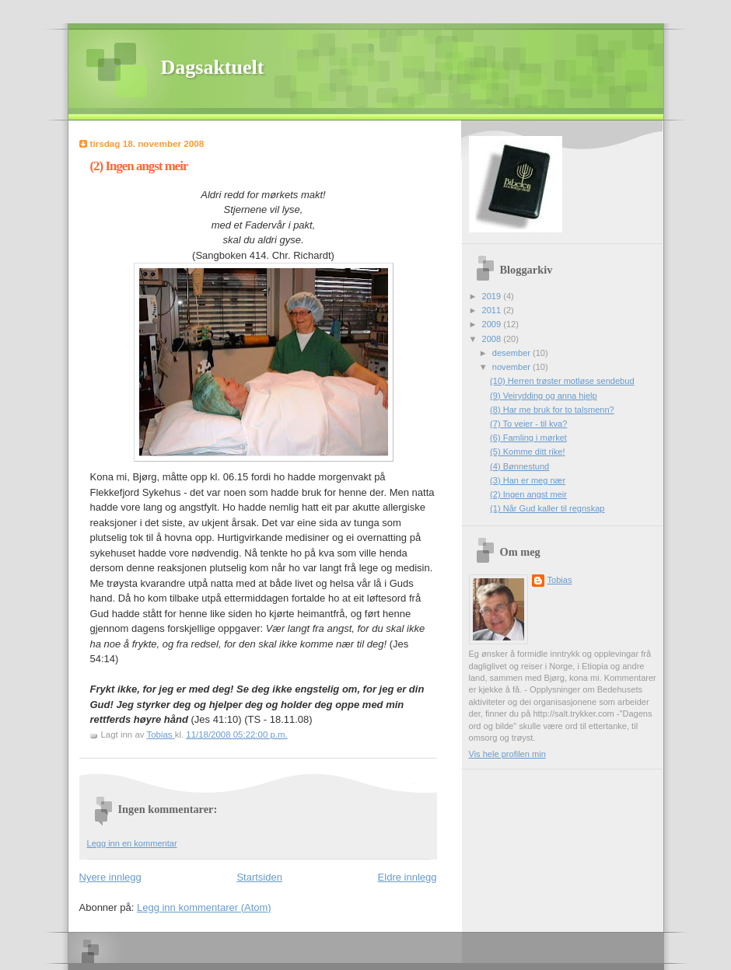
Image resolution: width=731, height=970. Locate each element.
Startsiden (259, 877)
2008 (493, 339)
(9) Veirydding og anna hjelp (543, 395)
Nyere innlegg (110, 877)
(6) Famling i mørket (528, 437)
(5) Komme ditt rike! (527, 451)
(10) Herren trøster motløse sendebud (562, 381)
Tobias (559, 579)
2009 (493, 324)
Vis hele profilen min (507, 754)
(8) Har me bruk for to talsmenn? (552, 409)
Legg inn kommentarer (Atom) (204, 907)
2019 (493, 296)
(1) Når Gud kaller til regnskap (547, 508)
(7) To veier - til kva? (528, 423)
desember (512, 353)
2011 (493, 310)
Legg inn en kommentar (132, 843)
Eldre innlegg (407, 877)
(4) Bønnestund (519, 466)
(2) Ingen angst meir (528, 494)
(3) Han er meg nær (527, 480)
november (512, 367)
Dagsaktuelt (212, 67)
